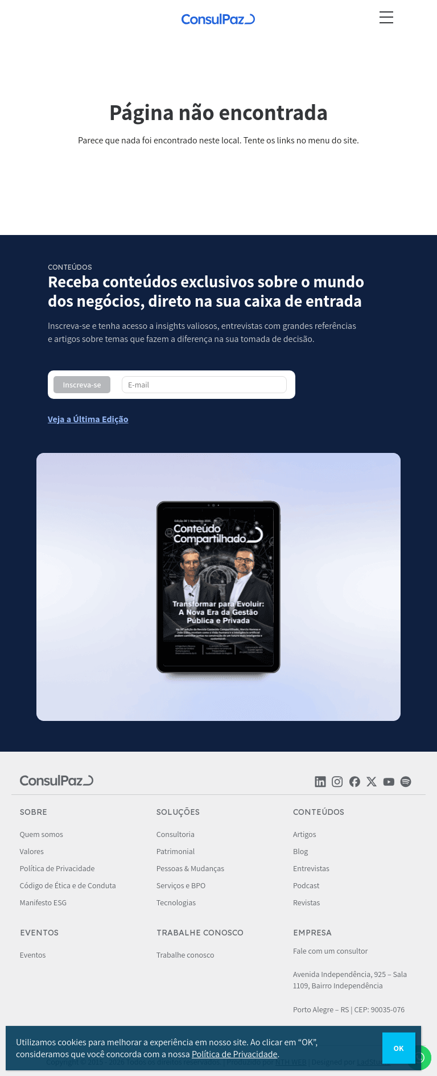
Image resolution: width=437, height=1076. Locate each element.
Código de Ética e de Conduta (68, 885)
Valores (32, 851)
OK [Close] (399, 1048)
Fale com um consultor (330, 951)
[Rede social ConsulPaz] (320, 785)
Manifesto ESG (43, 902)
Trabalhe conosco (185, 955)
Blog (300, 851)
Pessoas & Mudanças (190, 868)
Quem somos (41, 834)
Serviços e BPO (181, 885)
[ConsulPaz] (218, 20)
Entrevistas (311, 868)
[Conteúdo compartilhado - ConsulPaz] (88, 419)
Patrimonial (175, 851)
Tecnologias (176, 902)
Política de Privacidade (57, 868)
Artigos (304, 834)
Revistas (306, 902)
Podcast (306, 885)
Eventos (33, 955)
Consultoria (175, 834)
